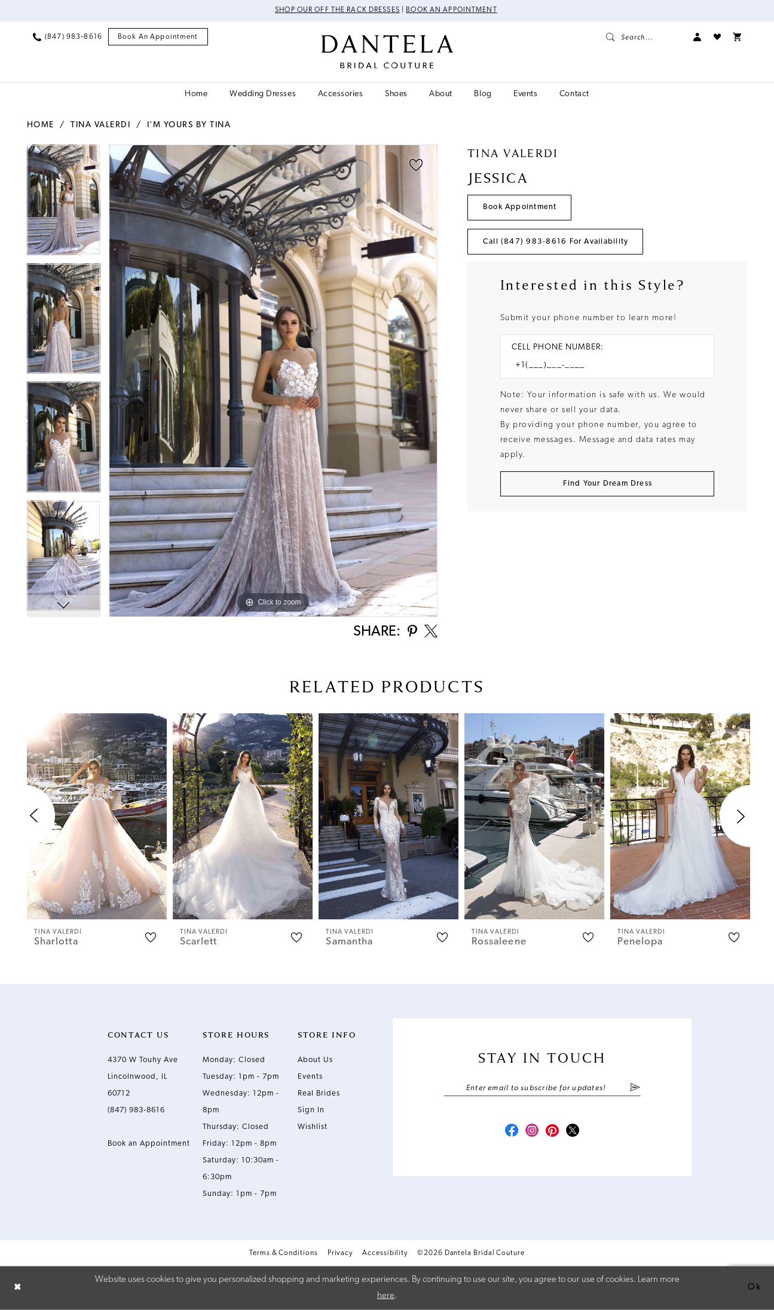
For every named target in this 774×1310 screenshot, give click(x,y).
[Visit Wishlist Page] (717, 37)
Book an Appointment (452, 10)
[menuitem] (67, 37)
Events (310, 1077)
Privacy (340, 1253)
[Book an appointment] (158, 37)
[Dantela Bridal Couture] (387, 52)
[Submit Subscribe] (635, 1089)
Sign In (311, 1111)
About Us (315, 1060)
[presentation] (97, 817)
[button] (697, 37)
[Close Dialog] (18, 1288)
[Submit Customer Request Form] (607, 485)
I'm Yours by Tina (189, 125)
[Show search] (643, 37)
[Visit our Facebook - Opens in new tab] (510, 1132)
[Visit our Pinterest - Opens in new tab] (553, 1132)
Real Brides (319, 1094)
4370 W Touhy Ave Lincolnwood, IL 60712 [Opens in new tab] (143, 1077)
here (385, 1295)
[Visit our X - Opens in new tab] (574, 1132)
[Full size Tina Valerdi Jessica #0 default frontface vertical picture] (273, 380)
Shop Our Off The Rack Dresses (337, 10)
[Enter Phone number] (602, 366)
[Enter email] (542, 1089)
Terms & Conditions (283, 1253)
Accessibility (385, 1253)
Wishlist (313, 1127)
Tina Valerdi (100, 125)
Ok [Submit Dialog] (754, 1287)
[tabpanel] (63, 204)
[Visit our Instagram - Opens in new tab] (531, 1132)
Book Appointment (520, 207)
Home (40, 125)
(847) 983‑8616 (136, 1111)
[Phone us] (67, 37)
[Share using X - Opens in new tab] (430, 632)
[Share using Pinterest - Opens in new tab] (411, 633)
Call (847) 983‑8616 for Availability (556, 242)
